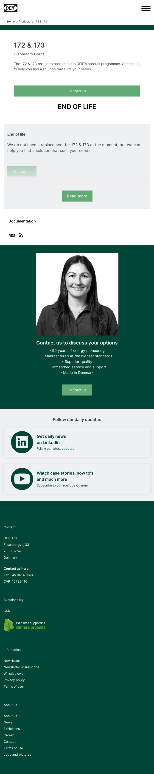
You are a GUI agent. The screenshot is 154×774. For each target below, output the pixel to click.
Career (9, 735)
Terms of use (13, 686)
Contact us (77, 91)
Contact (10, 741)
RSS (16, 235)
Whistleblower (14, 673)
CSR (7, 611)
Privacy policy (14, 680)
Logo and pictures (17, 754)
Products (24, 21)
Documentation (22, 221)
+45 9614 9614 (22, 575)
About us (10, 716)
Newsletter (12, 661)
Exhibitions (12, 729)
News (8, 722)
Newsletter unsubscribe (21, 667)
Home (11, 21)
